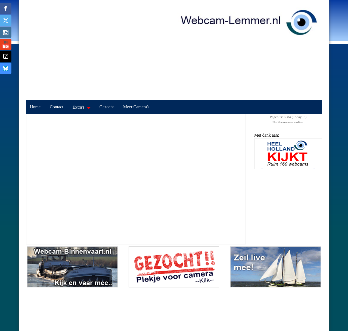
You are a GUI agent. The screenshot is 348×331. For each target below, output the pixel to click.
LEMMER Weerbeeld (174, 307)
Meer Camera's (136, 107)
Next (317, 158)
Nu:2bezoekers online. (288, 122)
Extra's (79, 107)
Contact (56, 107)
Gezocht (107, 107)
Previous (260, 158)
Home (35, 107)
